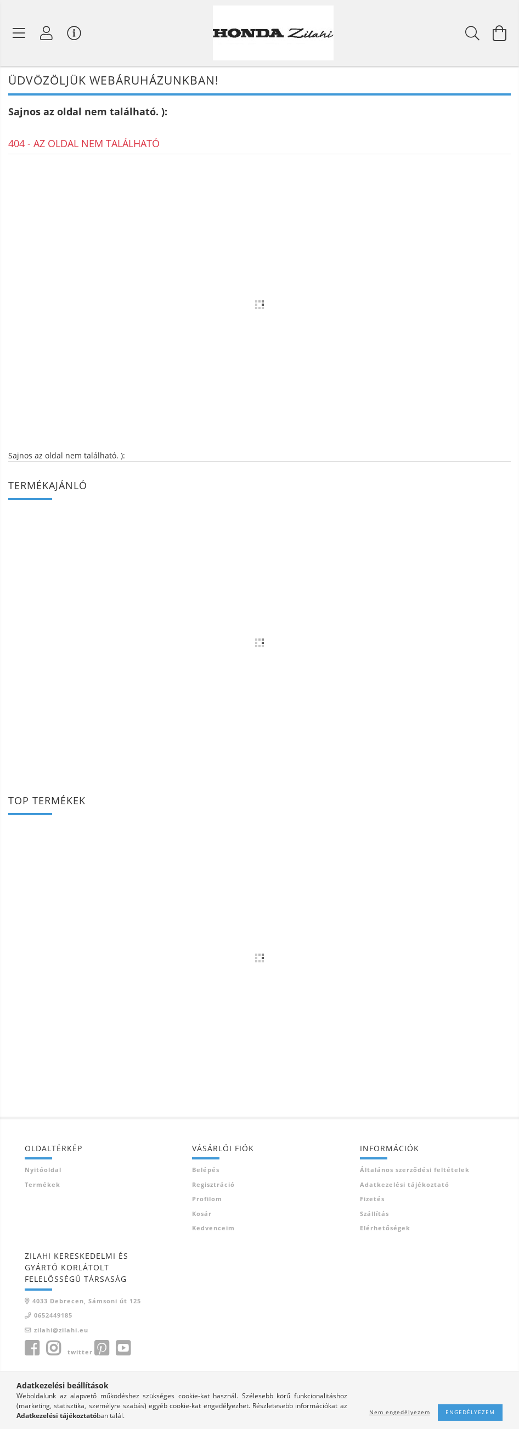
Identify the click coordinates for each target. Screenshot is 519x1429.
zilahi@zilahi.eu (61, 1330)
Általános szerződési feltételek (415, 1171)
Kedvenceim (213, 1229)
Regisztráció (213, 1185)
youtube (123, 1349)
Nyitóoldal (43, 1171)
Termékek (42, 1185)
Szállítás (374, 1214)
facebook (32, 1349)
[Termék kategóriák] (19, 33)
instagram (53, 1349)
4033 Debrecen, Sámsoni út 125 (86, 1301)
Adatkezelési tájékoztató (404, 1185)
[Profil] (47, 33)
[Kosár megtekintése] (500, 33)
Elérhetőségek (385, 1229)
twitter (80, 1353)
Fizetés (372, 1200)
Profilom (207, 1200)
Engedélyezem (470, 1412)
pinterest (101, 1349)
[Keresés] (472, 33)
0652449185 (53, 1316)
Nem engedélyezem (399, 1412)
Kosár (202, 1214)
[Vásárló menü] (74, 33)
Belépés (205, 1171)
